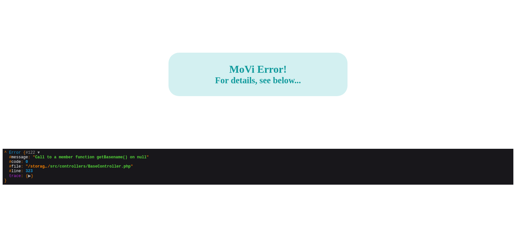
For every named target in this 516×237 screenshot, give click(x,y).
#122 (33, 153)
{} (76, 170)
